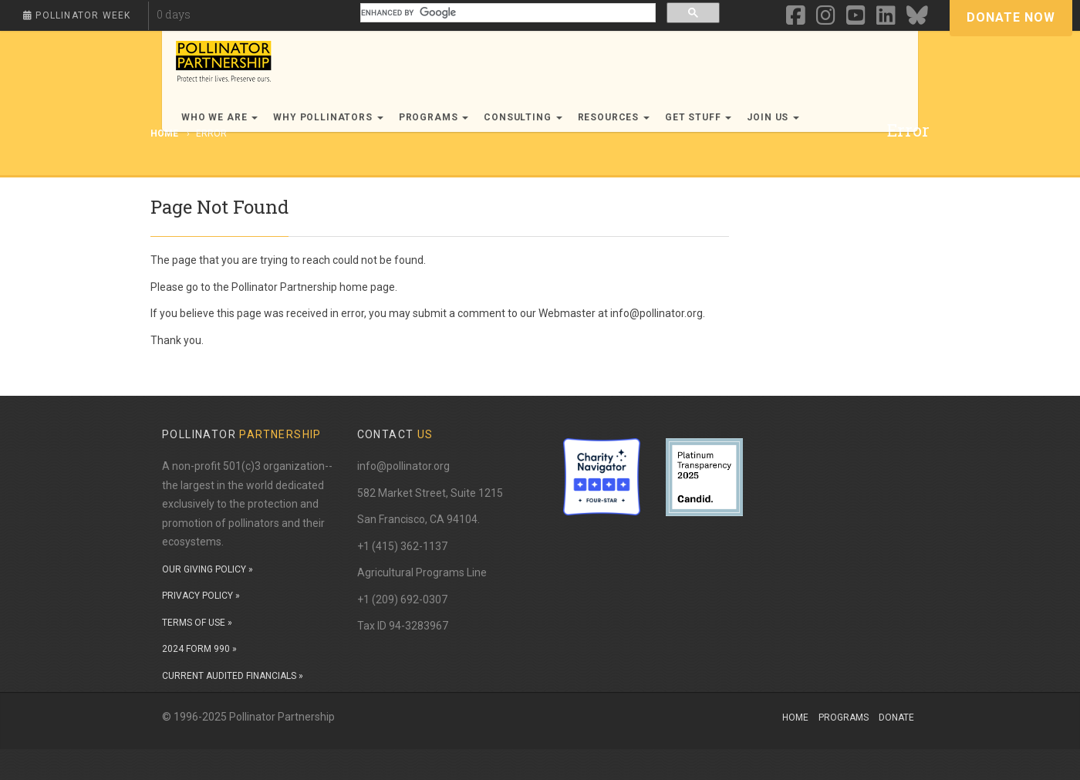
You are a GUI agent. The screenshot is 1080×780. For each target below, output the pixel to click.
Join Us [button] (773, 117)
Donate (896, 717)
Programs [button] (434, 117)
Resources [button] (614, 117)
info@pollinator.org (403, 466)
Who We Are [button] (219, 117)
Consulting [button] (523, 117)
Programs (843, 717)
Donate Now (1011, 17)
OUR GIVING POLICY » (207, 569)
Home (795, 717)
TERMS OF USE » (197, 622)
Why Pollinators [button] (328, 117)
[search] (507, 13)
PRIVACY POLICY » (201, 595)
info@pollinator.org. (657, 313)
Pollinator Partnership (284, 287)
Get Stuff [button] (698, 117)
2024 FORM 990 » (199, 648)
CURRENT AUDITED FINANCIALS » (232, 675)
